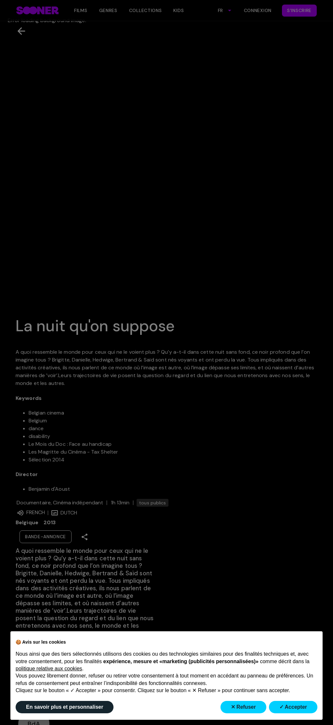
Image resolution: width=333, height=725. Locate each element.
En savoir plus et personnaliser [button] (64, 707)
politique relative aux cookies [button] (49, 668)
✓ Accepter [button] (293, 707)
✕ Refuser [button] (243, 707)
